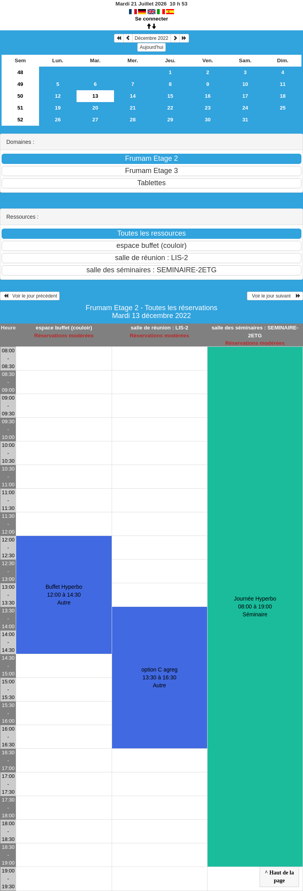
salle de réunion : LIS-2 (159, 328)
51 (20, 108)
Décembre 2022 (151, 38)
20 (95, 108)
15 (170, 96)
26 (58, 120)
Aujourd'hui (151, 47)
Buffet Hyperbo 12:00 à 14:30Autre (63, 595)
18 (283, 96)
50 (20, 96)
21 (133, 108)
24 (245, 108)
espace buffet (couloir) (64, 328)
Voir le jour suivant (275, 296)
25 (283, 108)
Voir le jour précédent (29, 296)
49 (20, 84)
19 (58, 108)
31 (245, 120)
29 (170, 120)
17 (245, 96)
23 (208, 108)
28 (133, 120)
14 (133, 96)
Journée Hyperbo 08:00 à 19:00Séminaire (255, 606)
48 (20, 72)
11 (283, 84)
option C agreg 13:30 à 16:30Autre (159, 677)
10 (245, 84)
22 (170, 108)
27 (95, 120)
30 (208, 120)
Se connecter (151, 19)
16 (208, 96)
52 (20, 120)
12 (58, 96)
